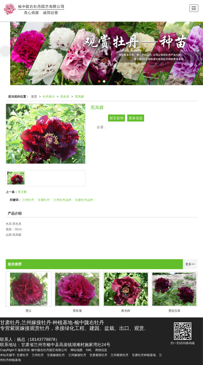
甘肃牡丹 (44, 200)
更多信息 (136, 118)
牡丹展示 (49, 96)
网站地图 (76, 350)
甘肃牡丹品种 (84, 200)
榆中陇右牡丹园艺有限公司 (49, 350)
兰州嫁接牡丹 (77, 355)
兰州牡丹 (28, 200)
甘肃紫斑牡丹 (98, 355)
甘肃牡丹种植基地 (144, 355)
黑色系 (64, 96)
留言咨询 (116, 118)
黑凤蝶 (79, 96)
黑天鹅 (22, 192)
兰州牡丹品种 (62, 200)
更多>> (190, 264)
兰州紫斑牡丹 (119, 355)
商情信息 (101, 350)
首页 (34, 96)
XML (89, 350)
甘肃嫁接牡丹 (56, 355)
